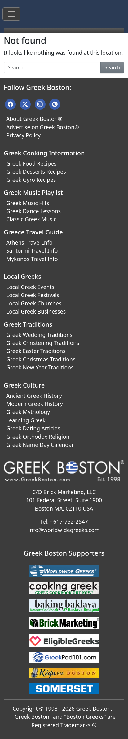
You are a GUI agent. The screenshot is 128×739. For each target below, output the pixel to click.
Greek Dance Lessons (33, 211)
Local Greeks (22, 276)
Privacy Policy (23, 135)
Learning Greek (26, 420)
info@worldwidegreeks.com (64, 530)
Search (112, 67)
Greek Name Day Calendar (40, 444)
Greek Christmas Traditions (40, 359)
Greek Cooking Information (44, 153)
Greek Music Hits (27, 203)
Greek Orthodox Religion (37, 436)
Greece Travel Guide (33, 232)
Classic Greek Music (31, 219)
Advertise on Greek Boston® (42, 127)
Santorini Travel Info (32, 250)
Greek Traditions (28, 324)
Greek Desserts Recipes (36, 171)
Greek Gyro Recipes (31, 179)
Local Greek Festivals (32, 295)
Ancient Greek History (34, 395)
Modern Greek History (34, 403)
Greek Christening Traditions (42, 343)
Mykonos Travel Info (32, 259)
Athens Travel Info (29, 242)
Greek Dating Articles (33, 428)
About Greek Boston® (34, 118)
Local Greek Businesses (36, 311)
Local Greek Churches (33, 303)
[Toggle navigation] (11, 14)
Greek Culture (24, 385)
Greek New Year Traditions (39, 367)
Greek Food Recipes (31, 163)
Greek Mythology (28, 411)
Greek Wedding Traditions (39, 334)
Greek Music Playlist (33, 192)
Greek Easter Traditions (36, 351)
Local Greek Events (30, 287)
